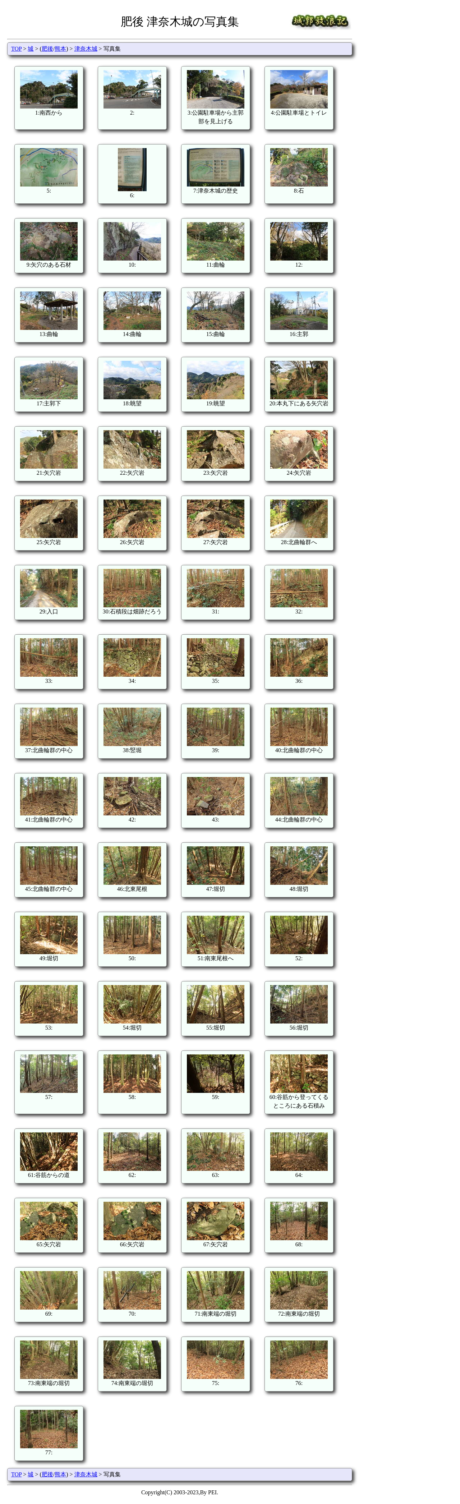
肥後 (47, 49)
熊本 (60, 49)
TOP (16, 49)
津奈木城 (85, 49)
